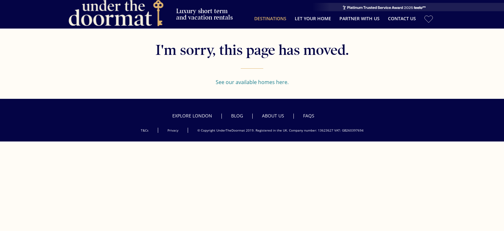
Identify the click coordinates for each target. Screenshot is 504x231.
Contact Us (402, 16)
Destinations (270, 16)
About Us (273, 110)
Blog (237, 110)
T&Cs (144, 125)
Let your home (313, 16)
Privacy (172, 125)
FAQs (308, 110)
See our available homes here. (252, 76)
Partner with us (359, 16)
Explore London (192, 110)
